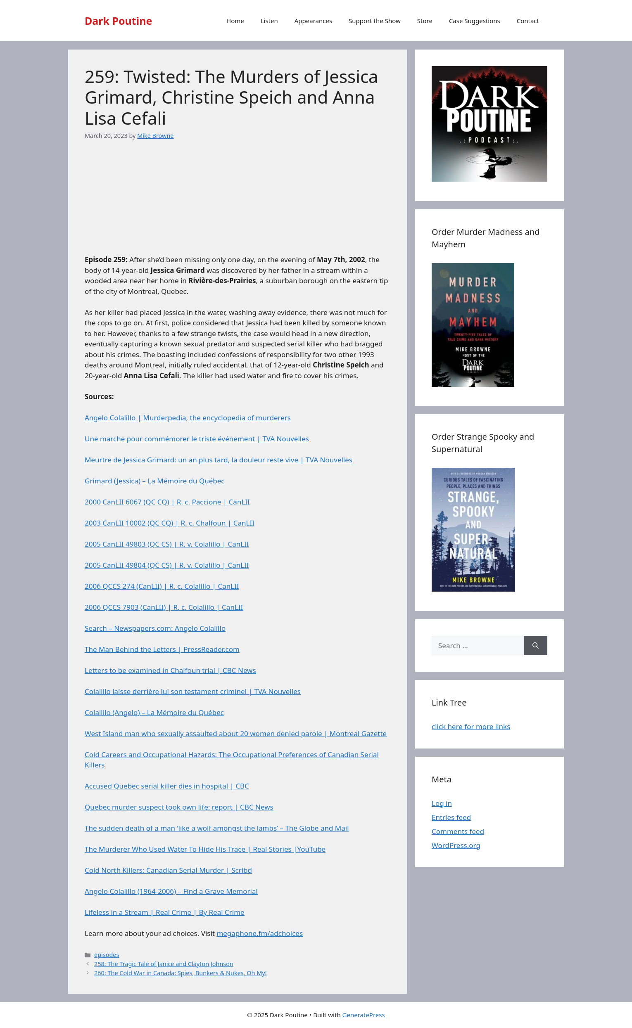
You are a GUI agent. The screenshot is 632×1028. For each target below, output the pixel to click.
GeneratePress (363, 1015)
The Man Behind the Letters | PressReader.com (162, 649)
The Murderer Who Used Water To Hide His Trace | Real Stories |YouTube (205, 849)
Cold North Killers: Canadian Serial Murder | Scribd (168, 870)
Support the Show (375, 21)
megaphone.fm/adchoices (259, 933)
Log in (442, 803)
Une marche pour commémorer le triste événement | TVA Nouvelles (197, 438)
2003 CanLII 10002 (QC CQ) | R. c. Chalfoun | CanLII (169, 523)
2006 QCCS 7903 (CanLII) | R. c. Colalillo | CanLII (164, 607)
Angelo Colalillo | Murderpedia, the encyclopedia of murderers (188, 417)
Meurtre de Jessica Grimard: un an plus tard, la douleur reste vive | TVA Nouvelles (218, 459)
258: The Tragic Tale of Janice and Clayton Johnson (163, 964)
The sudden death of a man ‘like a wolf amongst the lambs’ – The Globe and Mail (217, 828)
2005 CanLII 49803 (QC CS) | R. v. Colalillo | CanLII (167, 544)
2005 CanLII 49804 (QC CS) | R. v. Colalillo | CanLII (167, 565)
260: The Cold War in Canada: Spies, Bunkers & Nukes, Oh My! (180, 973)
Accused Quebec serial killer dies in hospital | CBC (167, 786)
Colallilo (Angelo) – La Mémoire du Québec (154, 712)
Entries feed (451, 817)
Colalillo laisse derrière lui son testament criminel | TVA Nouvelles (193, 691)
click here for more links (471, 726)
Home (235, 21)
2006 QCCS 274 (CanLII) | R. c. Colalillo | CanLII (162, 586)
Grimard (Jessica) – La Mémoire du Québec (155, 481)
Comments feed (458, 831)
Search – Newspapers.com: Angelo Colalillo (155, 628)
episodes (106, 955)
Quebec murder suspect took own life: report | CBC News (179, 807)
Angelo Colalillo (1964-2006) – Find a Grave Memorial (171, 891)
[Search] (535, 646)
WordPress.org (456, 845)
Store (424, 21)
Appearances (313, 21)
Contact (528, 21)
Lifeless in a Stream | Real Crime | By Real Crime (165, 912)
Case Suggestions (474, 21)
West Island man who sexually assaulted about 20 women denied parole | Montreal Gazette (236, 733)
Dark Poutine (118, 21)
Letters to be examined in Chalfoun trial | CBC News (170, 670)
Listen (269, 21)
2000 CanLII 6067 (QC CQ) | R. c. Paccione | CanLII (167, 502)
